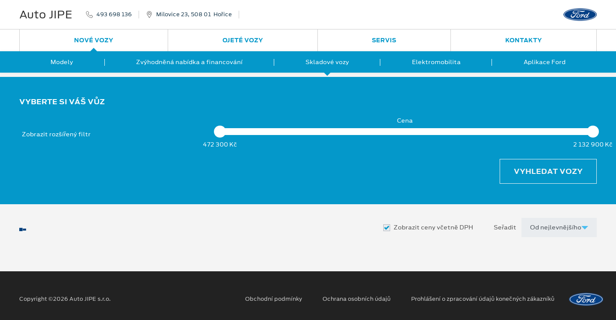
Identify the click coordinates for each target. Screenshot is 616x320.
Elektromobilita (436, 62)
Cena (405, 121)
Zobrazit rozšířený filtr (56, 134)
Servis (384, 40)
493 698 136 (114, 14)
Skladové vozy (327, 62)
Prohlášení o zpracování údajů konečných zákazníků (482, 299)
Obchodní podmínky (273, 299)
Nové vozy (93, 40)
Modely (61, 62)
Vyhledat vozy (548, 171)
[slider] (220, 132)
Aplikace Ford (545, 62)
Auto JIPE (45, 14)
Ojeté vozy (242, 40)
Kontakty (523, 40)
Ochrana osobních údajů (357, 299)
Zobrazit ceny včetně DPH (433, 227)
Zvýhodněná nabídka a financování (189, 62)
